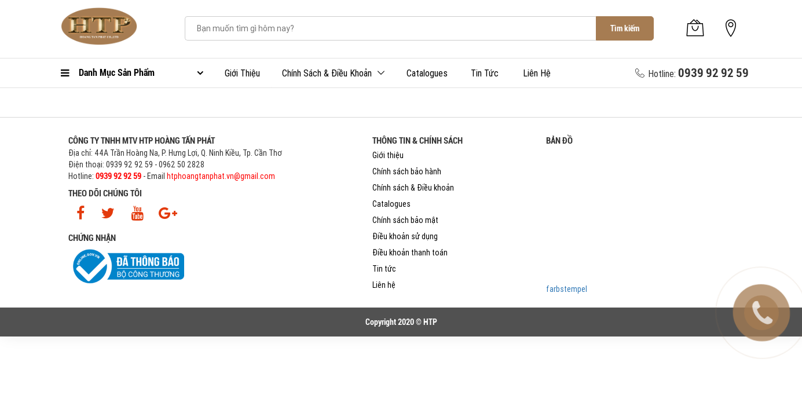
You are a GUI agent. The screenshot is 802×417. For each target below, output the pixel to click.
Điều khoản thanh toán (410, 252)
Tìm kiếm (624, 28)
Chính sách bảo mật (405, 220)
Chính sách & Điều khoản (327, 73)
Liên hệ (537, 73)
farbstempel (566, 289)
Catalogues (427, 73)
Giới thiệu (242, 73)
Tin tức (485, 73)
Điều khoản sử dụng (405, 236)
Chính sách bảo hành (406, 171)
